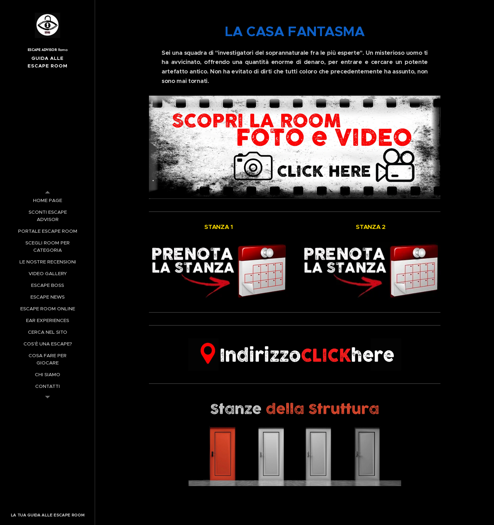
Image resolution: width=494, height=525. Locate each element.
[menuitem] (47, 200)
